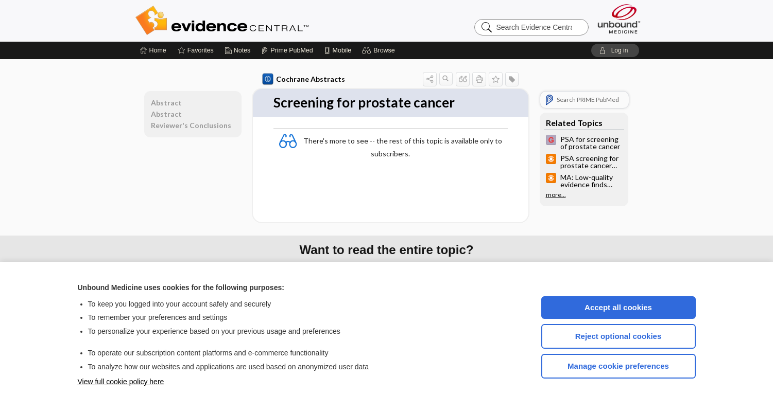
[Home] (153, 50)
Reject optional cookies (618, 336)
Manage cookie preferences (618, 366)
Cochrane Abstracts (304, 79)
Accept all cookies (618, 307)
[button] (380, 50)
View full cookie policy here (121, 382)
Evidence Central (263, 20)
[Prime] (287, 50)
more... (556, 195)
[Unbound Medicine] (619, 19)
